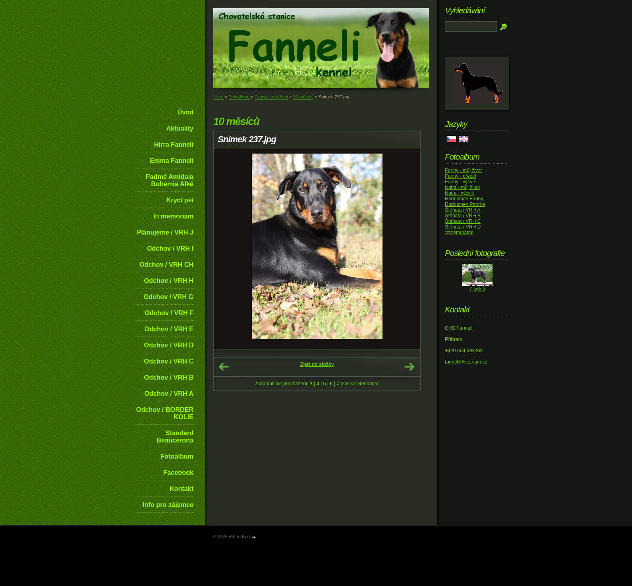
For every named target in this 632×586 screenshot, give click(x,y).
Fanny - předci (460, 176)
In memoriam (173, 216)
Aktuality (179, 128)
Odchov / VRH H (168, 280)
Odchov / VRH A (168, 393)
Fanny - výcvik (460, 182)
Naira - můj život (462, 187)
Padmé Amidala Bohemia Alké (169, 180)
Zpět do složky (317, 364)
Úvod (185, 112)
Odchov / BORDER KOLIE (164, 413)
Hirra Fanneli (173, 144)
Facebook (178, 472)
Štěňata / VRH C (463, 221)
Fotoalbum (176, 456)
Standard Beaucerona (174, 437)
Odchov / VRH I (170, 248)
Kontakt (181, 488)
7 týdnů (477, 289)
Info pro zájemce (168, 504)
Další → (409, 367)
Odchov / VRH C (168, 361)
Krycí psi (179, 200)
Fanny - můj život (271, 96)
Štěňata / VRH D (463, 227)
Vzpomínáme (459, 232)
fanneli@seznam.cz (466, 362)
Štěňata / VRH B (462, 215)
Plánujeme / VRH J (165, 232)
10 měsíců (303, 96)
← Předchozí (224, 367)
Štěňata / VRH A (462, 210)
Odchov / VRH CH (166, 264)
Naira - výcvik (459, 193)
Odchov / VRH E (168, 329)
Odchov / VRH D (168, 345)
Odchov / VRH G (168, 296)
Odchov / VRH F (169, 313)
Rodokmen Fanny (464, 199)
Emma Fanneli (171, 160)
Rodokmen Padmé (465, 204)
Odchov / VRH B (168, 377)
